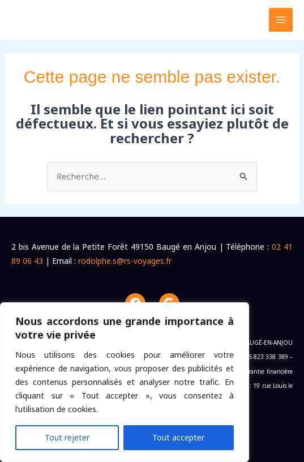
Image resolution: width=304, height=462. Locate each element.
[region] (124, 382)
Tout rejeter (67, 437)
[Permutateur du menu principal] (281, 20)
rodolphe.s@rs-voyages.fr (125, 260)
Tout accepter (178, 437)
